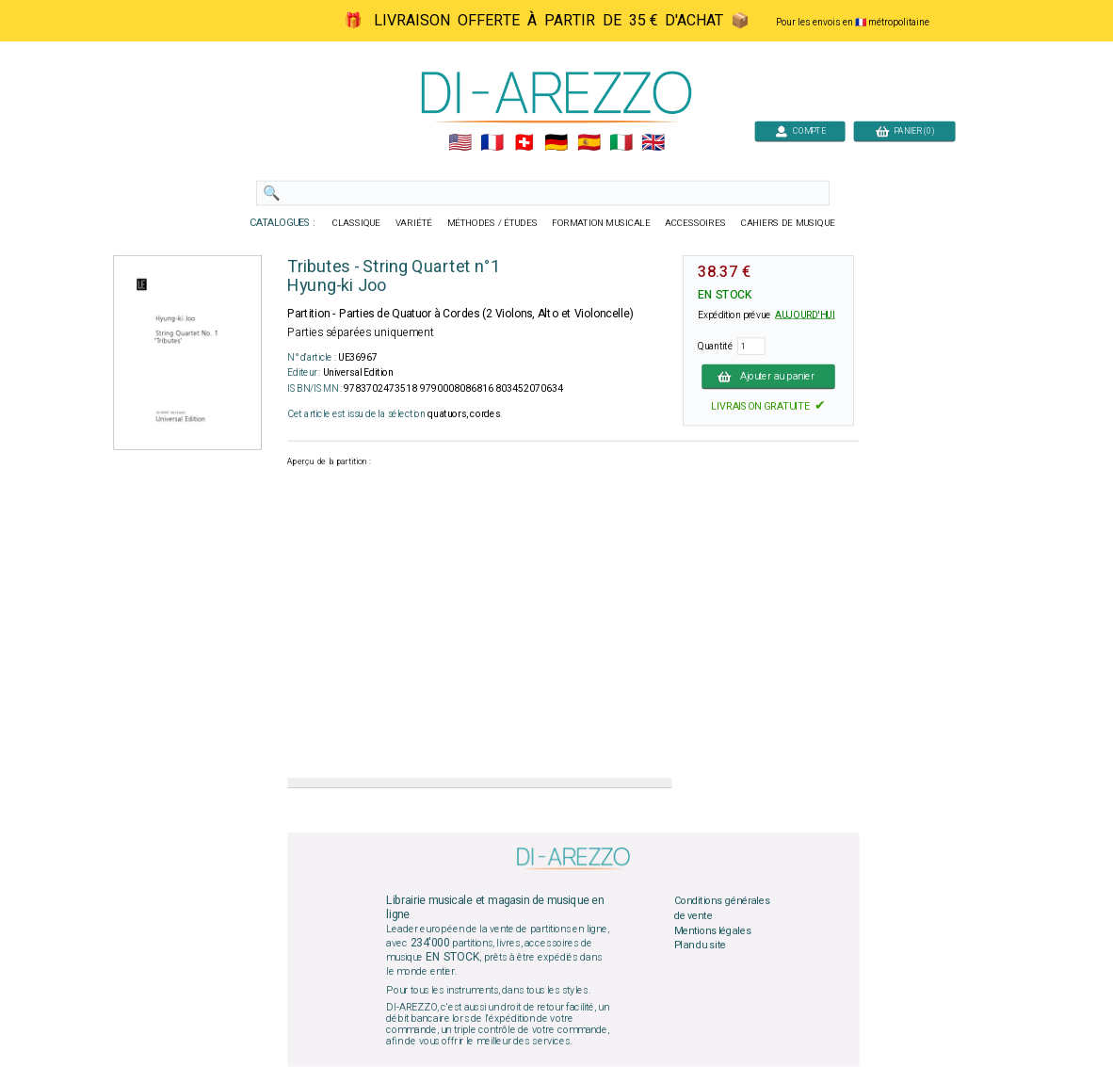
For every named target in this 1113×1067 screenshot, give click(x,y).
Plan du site (700, 945)
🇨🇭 (524, 143)
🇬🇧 (653, 143)
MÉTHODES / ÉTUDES (492, 223)
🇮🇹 (621, 143)
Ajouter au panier (768, 375)
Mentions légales (712, 930)
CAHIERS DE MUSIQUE (788, 223)
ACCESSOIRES (695, 223)
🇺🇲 (460, 143)
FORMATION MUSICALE (601, 223)
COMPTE (800, 130)
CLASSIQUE (356, 223)
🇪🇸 (589, 143)
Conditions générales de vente (722, 909)
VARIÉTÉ (413, 223)
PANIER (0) (905, 130)
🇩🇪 (556, 143)
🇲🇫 (492, 143)
